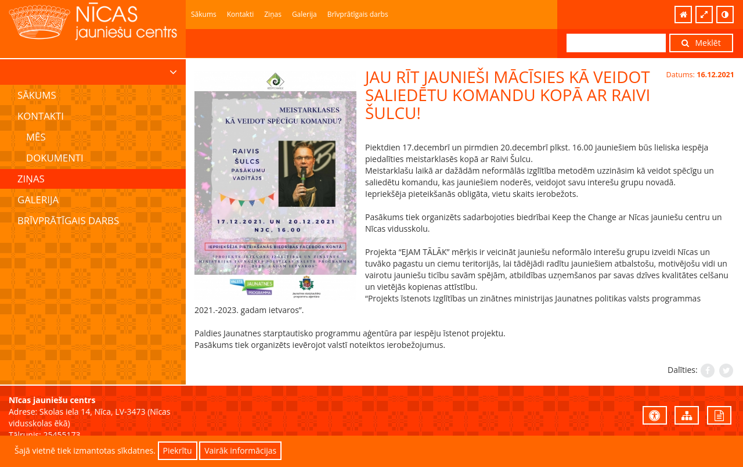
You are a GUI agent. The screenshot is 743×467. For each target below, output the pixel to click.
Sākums (204, 14)
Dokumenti (55, 157)
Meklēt (701, 42)
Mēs (36, 136)
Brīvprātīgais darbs (357, 14)
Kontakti (240, 14)
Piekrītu (177, 450)
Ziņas (273, 14)
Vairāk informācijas (240, 450)
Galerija (304, 14)
